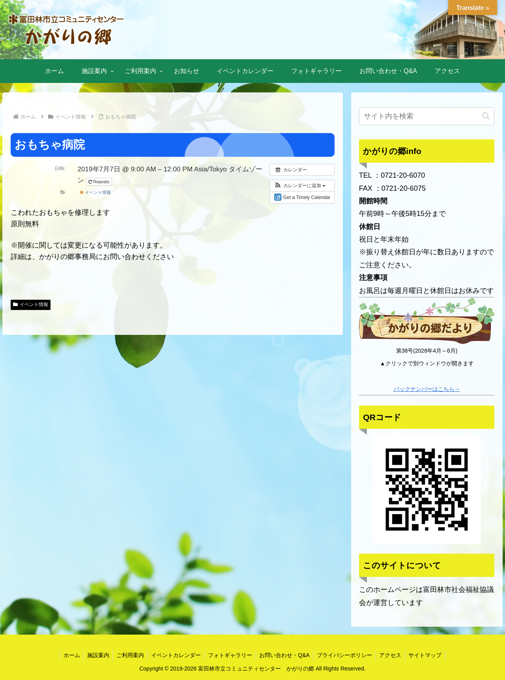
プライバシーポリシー (346, 655)
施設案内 (95, 655)
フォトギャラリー (230, 655)
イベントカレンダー (175, 655)
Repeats (99, 181)
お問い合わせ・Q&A (285, 655)
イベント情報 (95, 192)
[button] (299, 185)
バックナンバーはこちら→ (427, 389)
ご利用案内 (128, 655)
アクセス (394, 655)
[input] (427, 116)
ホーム (67, 655)
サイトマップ (429, 655)
